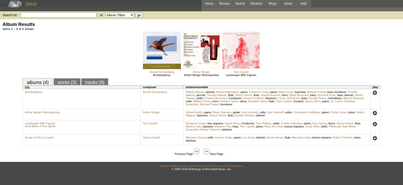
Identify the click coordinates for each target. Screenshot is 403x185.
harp (235, 126)
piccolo (200, 95)
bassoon (270, 98)
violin (199, 98)
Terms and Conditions (228, 166)
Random (256, 3)
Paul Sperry (319, 123)
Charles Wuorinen (216, 98)
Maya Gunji (286, 92)
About (288, 3)
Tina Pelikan (263, 123)
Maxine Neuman (353, 98)
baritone (227, 129)
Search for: (10, 15)
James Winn (312, 101)
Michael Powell (316, 92)
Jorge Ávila (312, 126)
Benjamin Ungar (196, 123)
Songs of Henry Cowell (39, 137)
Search (240, 3)
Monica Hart (193, 126)
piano (244, 92)
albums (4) (38, 82)
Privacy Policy (202, 166)
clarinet (209, 92)
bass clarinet (345, 95)
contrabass (335, 98)
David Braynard (299, 95)
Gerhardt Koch (326, 95)
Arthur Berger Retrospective (201, 75)
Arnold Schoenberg (162, 71)
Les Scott (248, 137)
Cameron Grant (259, 92)
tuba (313, 95)
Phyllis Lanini (338, 112)
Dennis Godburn (253, 98)
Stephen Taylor (229, 101)
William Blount (195, 92)
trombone (226, 104)
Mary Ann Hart (273, 126)
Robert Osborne (210, 129)
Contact (184, 166)
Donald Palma (317, 98)
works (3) (67, 82)
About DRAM (168, 166)
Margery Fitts (222, 126)
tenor (331, 123)
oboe (243, 101)
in (101, 15)
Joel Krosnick (249, 112)
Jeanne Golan (223, 137)
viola (304, 98)
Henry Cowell (151, 137)
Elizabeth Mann (257, 101)
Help (303, 3)
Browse (224, 3)
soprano (208, 126)
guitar (236, 112)
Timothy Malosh (217, 95)
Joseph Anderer (270, 95)
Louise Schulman (288, 98)
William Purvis (202, 101)
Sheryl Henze (243, 95)
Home (209, 3)
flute (231, 95)
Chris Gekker (284, 101)
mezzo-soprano (294, 126)
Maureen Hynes (196, 137)
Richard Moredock (227, 92)
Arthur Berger (201, 71)
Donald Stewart (244, 115)
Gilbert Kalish (194, 112)
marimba (299, 92)
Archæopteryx (162, 75)
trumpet (298, 101)
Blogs (273, 3)
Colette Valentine (291, 123)
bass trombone (336, 92)
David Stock (232, 123)
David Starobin (222, 112)
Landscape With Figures (241, 75)
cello (189, 101)
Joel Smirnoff (275, 112)
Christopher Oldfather (306, 112)
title (27, 87)
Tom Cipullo (241, 71)
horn (285, 95)
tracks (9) (94, 82)
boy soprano (215, 123)
